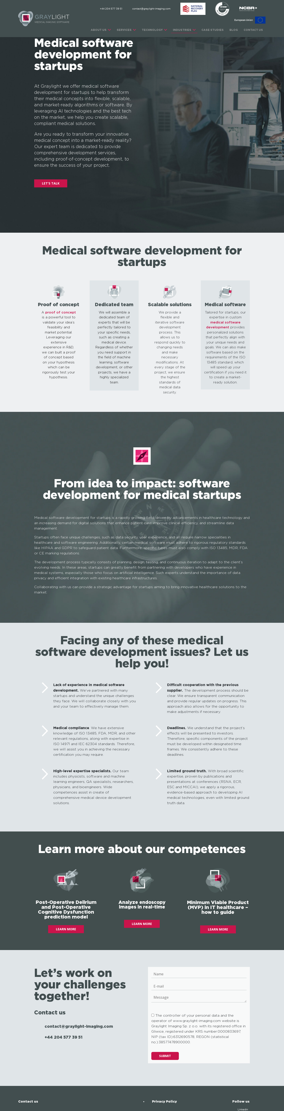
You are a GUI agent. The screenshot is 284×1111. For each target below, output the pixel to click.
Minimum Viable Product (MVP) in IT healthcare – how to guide (218, 907)
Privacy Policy (164, 1101)
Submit (165, 1056)
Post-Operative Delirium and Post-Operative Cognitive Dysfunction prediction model (66, 909)
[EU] (250, 20)
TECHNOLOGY (152, 29)
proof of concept (60, 312)
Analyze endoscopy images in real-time (142, 904)
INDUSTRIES (182, 29)
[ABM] (193, 9)
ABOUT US (98, 29)
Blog (233, 29)
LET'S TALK (50, 183)
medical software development (223, 325)
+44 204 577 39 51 (111, 9)
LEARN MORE (66, 929)
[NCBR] (248, 9)
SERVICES (124, 29)
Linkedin (243, 1110)
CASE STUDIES (212, 29)
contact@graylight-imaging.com (151, 9)
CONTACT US (253, 29)
